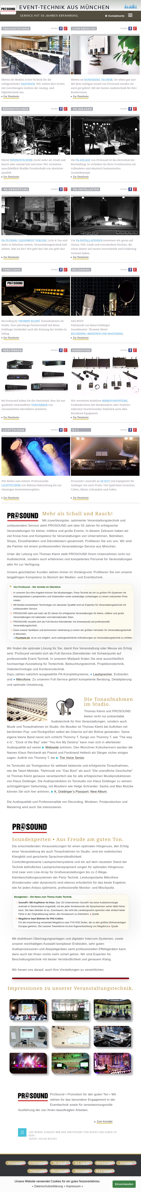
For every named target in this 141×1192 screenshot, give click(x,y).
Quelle (95, 914)
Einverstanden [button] (124, 1184)
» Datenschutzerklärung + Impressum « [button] (57, 1186)
